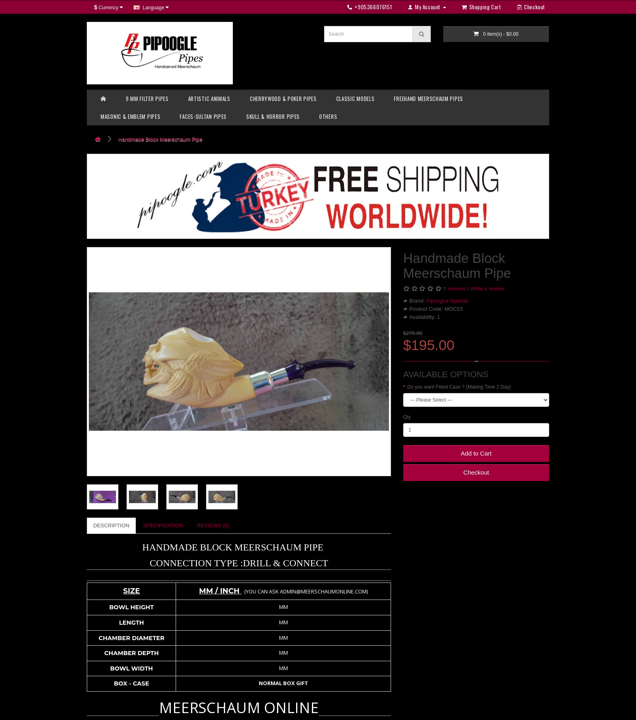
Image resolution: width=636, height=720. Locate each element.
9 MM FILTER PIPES (147, 99)
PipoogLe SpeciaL (447, 301)
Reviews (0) (213, 525)
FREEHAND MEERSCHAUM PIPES (428, 99)
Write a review (488, 289)
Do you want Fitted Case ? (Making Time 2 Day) (459, 387)
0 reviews (454, 289)
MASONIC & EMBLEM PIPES (130, 116)
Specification (163, 525)
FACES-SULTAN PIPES (203, 116)
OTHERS (328, 116)
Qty (407, 417)
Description (111, 525)
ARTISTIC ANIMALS (209, 99)
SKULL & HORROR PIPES (273, 116)
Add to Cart (476, 453)
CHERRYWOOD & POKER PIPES (283, 99)
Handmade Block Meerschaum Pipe (160, 139)
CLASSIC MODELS (355, 99)
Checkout (476, 472)
